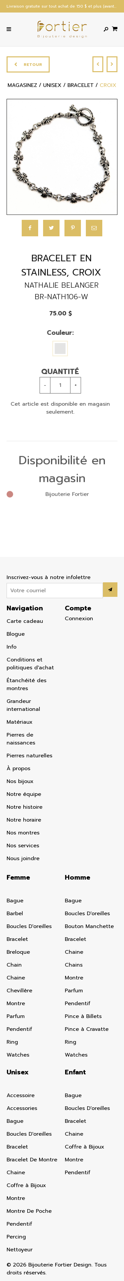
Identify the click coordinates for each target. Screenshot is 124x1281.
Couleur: (57, 332)
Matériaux (20, 722)
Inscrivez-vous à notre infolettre (48, 577)
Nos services (23, 846)
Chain (14, 965)
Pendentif (19, 1029)
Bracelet (17, 939)
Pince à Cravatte (87, 1029)
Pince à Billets (83, 1016)
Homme (77, 877)
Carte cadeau (25, 621)
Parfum (16, 1016)
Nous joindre (23, 858)
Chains (74, 965)
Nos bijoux (20, 781)
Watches (18, 1055)
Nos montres (23, 833)
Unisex (18, 1072)
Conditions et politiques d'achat (30, 664)
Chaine (16, 978)
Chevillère (19, 991)
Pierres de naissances (21, 739)
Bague (15, 901)
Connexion (79, 619)
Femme (18, 877)
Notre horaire (24, 820)
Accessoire (21, 1095)
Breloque (18, 952)
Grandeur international (23, 705)
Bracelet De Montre (32, 1160)
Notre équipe (24, 794)
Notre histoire (24, 807)
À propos (18, 768)
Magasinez (22, 86)
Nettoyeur (20, 1250)
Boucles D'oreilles (29, 926)
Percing (16, 1237)
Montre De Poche (29, 1211)
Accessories (22, 1108)
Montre (16, 1003)
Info (11, 647)
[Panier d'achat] (114, 28)
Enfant (75, 1072)
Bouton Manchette (89, 926)
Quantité (57, 371)
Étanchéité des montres (26, 684)
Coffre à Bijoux (26, 1185)
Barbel (15, 913)
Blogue (16, 634)
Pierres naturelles (29, 756)
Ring (12, 1042)
